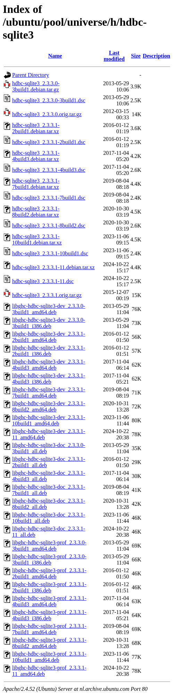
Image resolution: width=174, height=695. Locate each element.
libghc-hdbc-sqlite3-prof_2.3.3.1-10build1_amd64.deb (49, 657)
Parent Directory (30, 75)
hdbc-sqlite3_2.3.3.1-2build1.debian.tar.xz (35, 128)
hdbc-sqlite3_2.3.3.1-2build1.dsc (48, 142)
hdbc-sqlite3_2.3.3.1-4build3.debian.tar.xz (35, 156)
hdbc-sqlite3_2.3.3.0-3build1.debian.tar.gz (35, 86)
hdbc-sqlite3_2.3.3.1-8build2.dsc (48, 226)
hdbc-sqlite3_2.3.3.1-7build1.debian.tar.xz (35, 184)
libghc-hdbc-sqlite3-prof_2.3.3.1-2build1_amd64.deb (49, 573)
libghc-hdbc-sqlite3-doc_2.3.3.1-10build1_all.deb (48, 518)
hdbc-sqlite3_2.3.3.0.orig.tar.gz (47, 114)
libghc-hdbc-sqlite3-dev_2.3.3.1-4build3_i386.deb (48, 379)
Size (136, 56)
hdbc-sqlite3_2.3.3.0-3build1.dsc (48, 100)
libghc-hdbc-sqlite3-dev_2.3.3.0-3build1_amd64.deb (48, 309)
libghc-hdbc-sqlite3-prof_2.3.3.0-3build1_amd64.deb (49, 546)
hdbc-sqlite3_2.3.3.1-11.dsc (43, 281)
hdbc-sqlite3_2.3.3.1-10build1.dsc (50, 253)
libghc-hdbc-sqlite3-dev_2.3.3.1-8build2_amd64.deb (48, 406)
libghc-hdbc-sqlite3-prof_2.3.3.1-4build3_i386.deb (49, 615)
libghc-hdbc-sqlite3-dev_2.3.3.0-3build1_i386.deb (48, 323)
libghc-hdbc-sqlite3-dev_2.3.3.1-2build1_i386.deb (48, 351)
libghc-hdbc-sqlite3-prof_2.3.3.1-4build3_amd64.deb (49, 601)
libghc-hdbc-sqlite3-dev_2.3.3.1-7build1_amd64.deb (48, 392)
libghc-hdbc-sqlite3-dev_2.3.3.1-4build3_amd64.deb (48, 365)
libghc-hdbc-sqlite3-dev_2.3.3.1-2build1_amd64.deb (48, 337)
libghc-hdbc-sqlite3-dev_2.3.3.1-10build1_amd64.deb (48, 420)
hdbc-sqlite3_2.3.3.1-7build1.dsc (48, 198)
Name (55, 56)
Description (156, 56)
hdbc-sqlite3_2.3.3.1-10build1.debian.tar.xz (37, 239)
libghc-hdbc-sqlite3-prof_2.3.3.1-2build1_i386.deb (49, 587)
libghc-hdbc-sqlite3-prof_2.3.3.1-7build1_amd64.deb (49, 629)
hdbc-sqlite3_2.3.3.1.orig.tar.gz (47, 295)
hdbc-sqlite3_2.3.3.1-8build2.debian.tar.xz (35, 212)
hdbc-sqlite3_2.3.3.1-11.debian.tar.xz (53, 267)
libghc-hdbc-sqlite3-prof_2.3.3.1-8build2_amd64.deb (49, 643)
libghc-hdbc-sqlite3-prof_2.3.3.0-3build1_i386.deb (49, 559)
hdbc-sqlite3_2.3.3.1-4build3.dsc (48, 170)
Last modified (114, 56)
